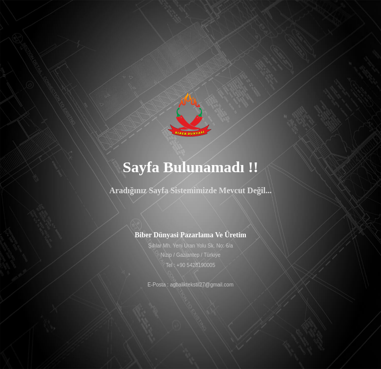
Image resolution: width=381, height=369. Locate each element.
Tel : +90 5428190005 (190, 265)
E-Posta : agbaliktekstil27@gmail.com (190, 285)
